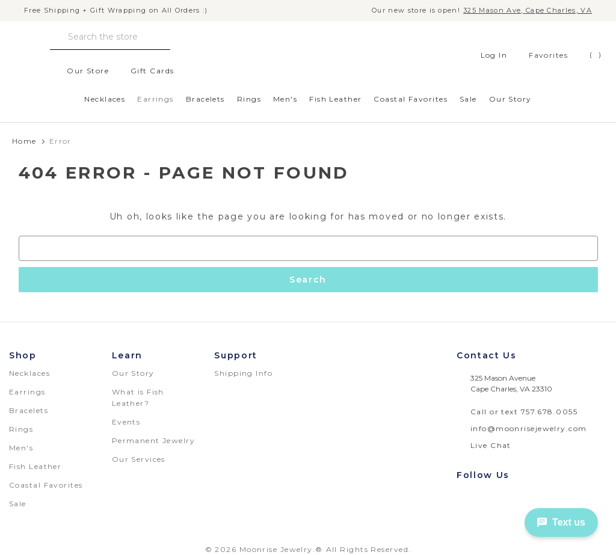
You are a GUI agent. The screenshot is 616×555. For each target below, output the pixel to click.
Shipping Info (243, 373)
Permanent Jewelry (153, 440)
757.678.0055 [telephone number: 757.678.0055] (549, 411)
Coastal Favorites (410, 98)
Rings (249, 98)
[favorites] (539, 55)
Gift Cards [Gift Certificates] (145, 71)
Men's (285, 98)
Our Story (510, 98)
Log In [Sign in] (487, 55)
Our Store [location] (81, 71)
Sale (468, 98)
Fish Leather (335, 98)
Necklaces (104, 98)
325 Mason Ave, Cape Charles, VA (527, 10)
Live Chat (490, 445)
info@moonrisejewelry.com (528, 428)
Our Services (138, 459)
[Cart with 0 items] (586, 55)
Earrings (155, 98)
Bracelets (205, 98)
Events (126, 421)
